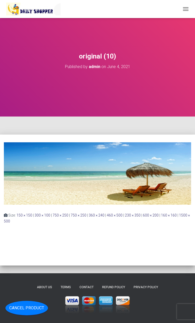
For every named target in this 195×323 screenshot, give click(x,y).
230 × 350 (133, 215)
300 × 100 (42, 215)
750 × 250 (60, 215)
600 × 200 (151, 215)
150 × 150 (24, 215)
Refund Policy (113, 287)
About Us (44, 287)
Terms (66, 287)
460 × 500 (115, 215)
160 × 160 (169, 215)
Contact (86, 287)
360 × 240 (96, 215)
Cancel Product (26, 307)
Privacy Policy (146, 287)
